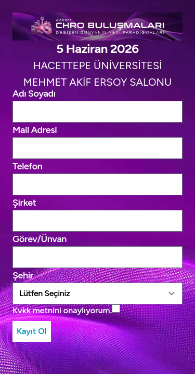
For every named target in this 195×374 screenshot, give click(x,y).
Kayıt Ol (32, 331)
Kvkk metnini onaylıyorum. (62, 310)
